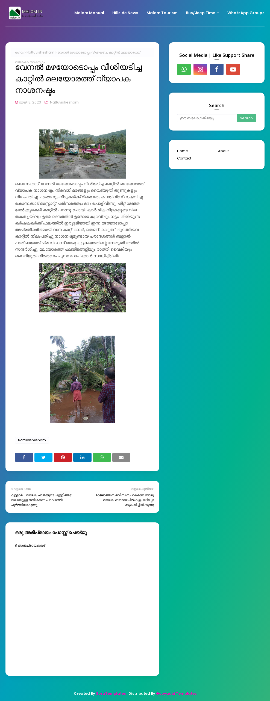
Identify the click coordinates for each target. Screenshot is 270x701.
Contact (184, 158)
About (223, 150)
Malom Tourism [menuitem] (162, 13)
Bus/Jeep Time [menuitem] (200, 13)
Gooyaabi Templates (176, 693)
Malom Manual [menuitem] (89, 13)
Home (182, 150)
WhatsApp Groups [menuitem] (246, 13)
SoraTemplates (111, 693)
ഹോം (19, 52)
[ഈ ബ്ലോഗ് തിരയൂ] (207, 118)
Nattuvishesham (40, 52)
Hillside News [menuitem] (125, 13)
